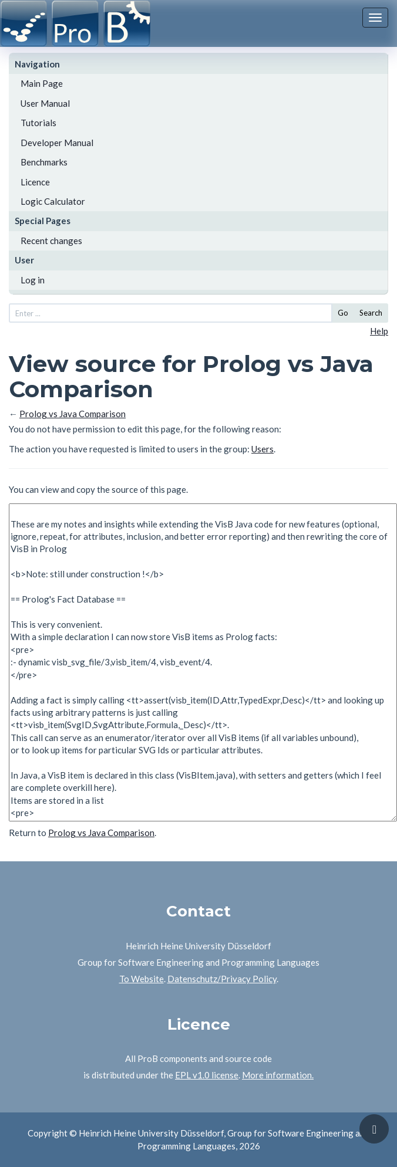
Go (343, 312)
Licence (35, 182)
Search (370, 312)
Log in (33, 280)
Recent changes (51, 240)
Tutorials (38, 122)
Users (262, 449)
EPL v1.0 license (206, 1075)
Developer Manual (57, 142)
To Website (141, 978)
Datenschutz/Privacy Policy (222, 978)
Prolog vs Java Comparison (72, 413)
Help (379, 331)
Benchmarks (44, 162)
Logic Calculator (53, 201)
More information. (278, 1075)
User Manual (45, 103)
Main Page (42, 83)
